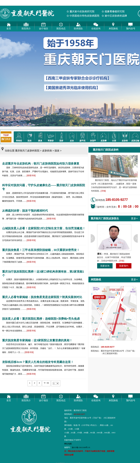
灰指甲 (93, 136)
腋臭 (40, 136)
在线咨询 (96, 25)
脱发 (29, 136)
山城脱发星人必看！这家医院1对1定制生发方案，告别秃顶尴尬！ (43, 228)
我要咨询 (104, 266)
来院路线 (113, 25)
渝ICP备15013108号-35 (81, 447)
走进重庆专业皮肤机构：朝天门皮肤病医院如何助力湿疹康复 (40, 163)
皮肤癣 (103, 136)
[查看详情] (31, 175)
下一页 (46, 383)
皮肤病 (124, 136)
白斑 (114, 136)
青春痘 (19, 136)
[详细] (103, 191)
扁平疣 (82, 136)
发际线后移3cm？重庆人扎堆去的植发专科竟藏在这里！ (38, 362)
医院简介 (26, 25)
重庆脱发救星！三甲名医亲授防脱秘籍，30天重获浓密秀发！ (41, 249)
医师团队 (78, 25)
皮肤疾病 (47, 150)
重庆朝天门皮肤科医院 (27, 150)
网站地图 (68, 444)
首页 (8, 25)
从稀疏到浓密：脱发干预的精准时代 (25, 210)
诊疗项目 (43, 25)
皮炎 (72, 136)
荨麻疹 (50, 136)
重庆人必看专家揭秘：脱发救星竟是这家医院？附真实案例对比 (42, 297)
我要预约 (123, 266)
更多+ (134, 218)
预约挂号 (130, 25)
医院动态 (61, 25)
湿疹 (61, 136)
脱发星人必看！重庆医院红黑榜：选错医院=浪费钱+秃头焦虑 (41, 318)
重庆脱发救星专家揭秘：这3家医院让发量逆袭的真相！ (37, 340)
